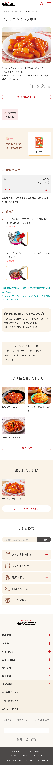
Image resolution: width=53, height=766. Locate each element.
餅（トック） (10, 351)
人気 (17, 356)
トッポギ (21, 351)
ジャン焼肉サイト (10, 684)
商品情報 (6, 636)
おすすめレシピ (9, 644)
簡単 (24, 356)
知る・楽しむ (8, 652)
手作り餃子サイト (10, 701)
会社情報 (6, 668)
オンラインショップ (42, 720)
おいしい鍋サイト (10, 709)
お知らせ (7, 720)
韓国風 (38, 351)
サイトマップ (38, 756)
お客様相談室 (8, 660)
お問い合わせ (22, 720)
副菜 (30, 351)
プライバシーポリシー (34, 752)
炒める (8, 356)
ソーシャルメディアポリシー (20, 756)
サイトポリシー (17, 752)
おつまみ (33, 356)
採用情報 (6, 676)
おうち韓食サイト (10, 693)
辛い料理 (9, 360)
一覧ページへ (26, 448)
